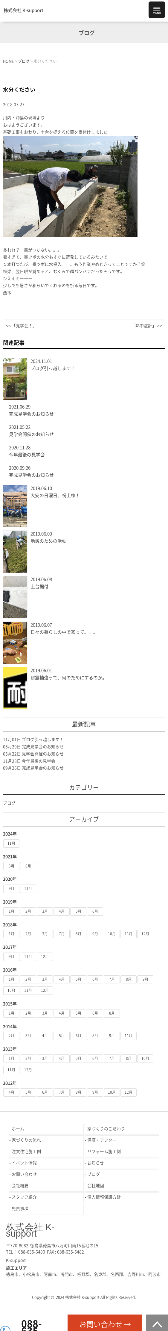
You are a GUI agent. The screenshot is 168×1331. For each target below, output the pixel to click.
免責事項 (20, 1208)
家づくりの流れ (26, 1140)
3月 (45, 911)
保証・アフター (102, 1140)
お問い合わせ (24, 1174)
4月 (62, 911)
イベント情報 (24, 1163)
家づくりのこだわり (106, 1129)
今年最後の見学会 (27, 454)
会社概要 (20, 1186)
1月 (11, 911)
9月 (11, 888)
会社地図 (95, 1186)
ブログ (9, 803)
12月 (145, 933)
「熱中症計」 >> (146, 326)
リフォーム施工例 (104, 1151)
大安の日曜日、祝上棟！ (55, 495)
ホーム (18, 1129)
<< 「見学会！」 (21, 326)
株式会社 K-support (23, 10)
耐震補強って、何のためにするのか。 (68, 677)
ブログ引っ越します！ (52, 368)
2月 (28, 911)
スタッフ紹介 (24, 1197)
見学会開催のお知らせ (31, 434)
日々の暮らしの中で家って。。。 (64, 632)
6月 (28, 866)
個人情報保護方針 (104, 1197)
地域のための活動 (48, 541)
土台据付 (39, 586)
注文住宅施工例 (26, 1151)
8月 (78, 933)
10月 (112, 933)
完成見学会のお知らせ (31, 414)
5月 (11, 866)
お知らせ (95, 1163)
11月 (11, 843)
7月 (62, 933)
